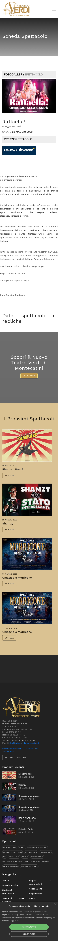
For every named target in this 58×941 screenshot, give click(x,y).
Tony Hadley (14, 857)
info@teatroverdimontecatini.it (23, 743)
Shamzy (7, 529)
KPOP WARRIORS (27, 818)
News (32, 898)
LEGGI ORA (29, 381)
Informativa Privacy (11, 748)
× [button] (55, 904)
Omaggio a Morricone (17, 583)
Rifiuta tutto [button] (29, 934)
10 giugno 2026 (9, 634)
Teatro (5, 880)
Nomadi (25, 857)
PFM (4, 857)
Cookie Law (32, 748)
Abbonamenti (36, 889)
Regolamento (36, 893)
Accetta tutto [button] (29, 927)
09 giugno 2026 (9, 580)
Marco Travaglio (32, 861)
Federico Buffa (25, 829)
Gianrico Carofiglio (29, 866)
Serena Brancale (10, 866)
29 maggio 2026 (9, 472)
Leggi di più (14, 920)
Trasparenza (8, 751)
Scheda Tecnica (10, 885)
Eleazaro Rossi (12, 475)
